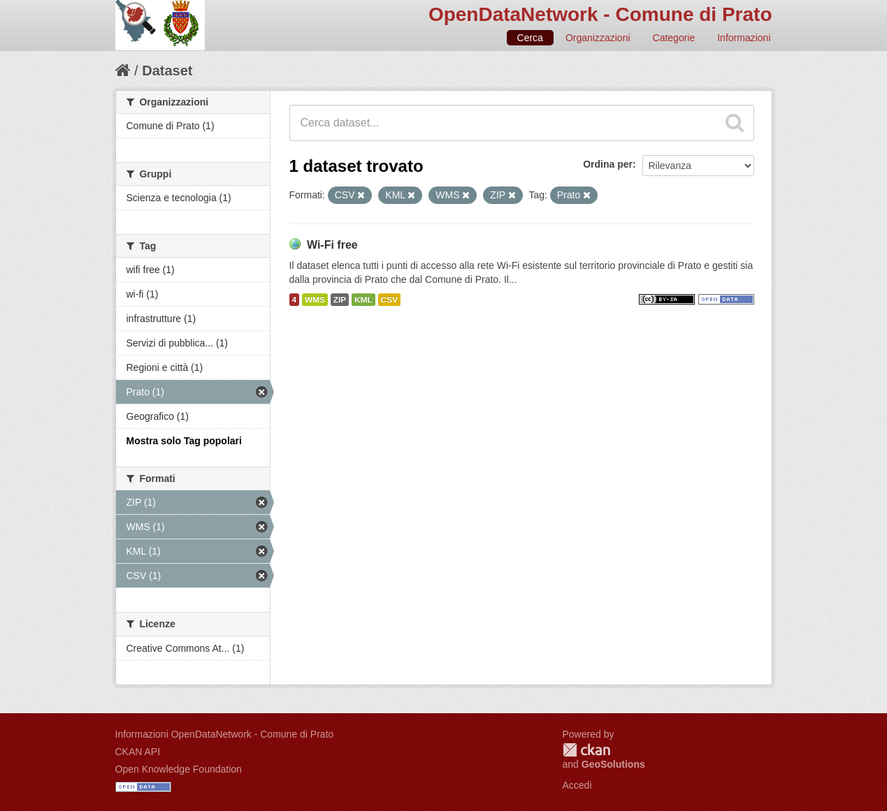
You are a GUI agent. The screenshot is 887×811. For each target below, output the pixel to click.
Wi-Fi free (332, 245)
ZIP (339, 300)
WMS (315, 300)
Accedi (577, 785)
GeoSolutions (613, 764)
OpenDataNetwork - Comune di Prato (600, 14)
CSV (389, 300)
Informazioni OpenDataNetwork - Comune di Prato (224, 734)
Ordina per (608, 164)
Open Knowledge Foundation (178, 769)
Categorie (674, 37)
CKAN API (138, 751)
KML (363, 300)
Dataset (167, 70)
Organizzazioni (597, 37)
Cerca (530, 37)
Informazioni (743, 37)
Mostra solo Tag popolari (184, 440)
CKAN (586, 750)
